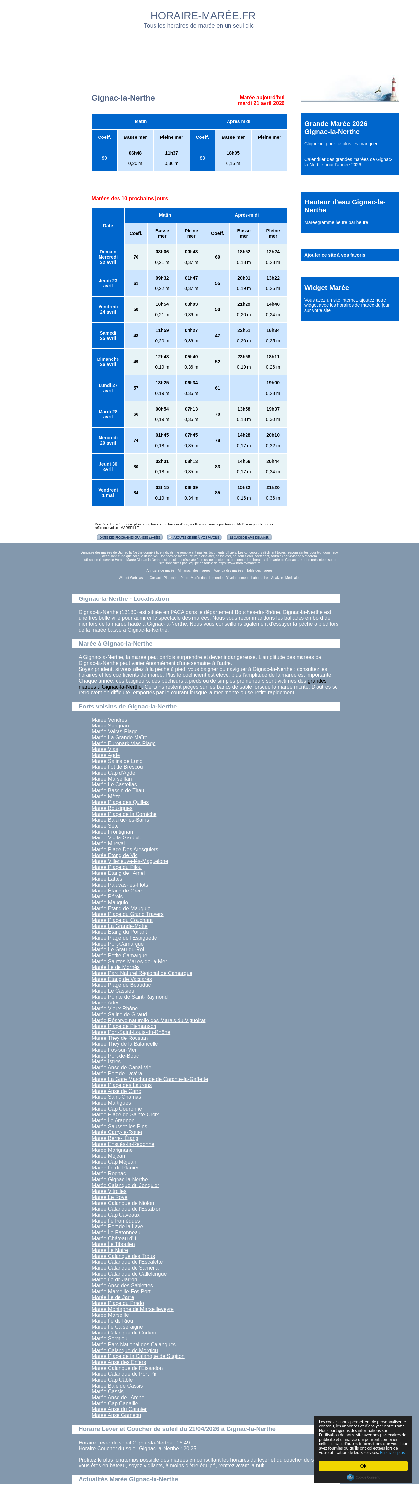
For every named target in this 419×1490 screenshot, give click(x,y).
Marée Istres (106, 1061)
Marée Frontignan (112, 832)
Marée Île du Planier (115, 1167)
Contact (156, 577)
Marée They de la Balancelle (125, 1044)
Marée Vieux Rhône (115, 1008)
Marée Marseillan (112, 779)
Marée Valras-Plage (114, 731)
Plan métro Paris (176, 577)
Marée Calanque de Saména (125, 1268)
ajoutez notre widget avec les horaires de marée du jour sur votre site (347, 305)
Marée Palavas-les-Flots (120, 885)
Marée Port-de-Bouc (115, 1055)
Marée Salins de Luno (117, 761)
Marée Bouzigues (112, 808)
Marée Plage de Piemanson (124, 1026)
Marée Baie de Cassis (117, 1386)
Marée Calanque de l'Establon (127, 1209)
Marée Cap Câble (112, 1380)
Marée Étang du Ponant (119, 932)
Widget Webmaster (133, 577)
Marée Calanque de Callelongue (129, 1274)
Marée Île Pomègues (116, 1220)
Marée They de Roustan (120, 1038)
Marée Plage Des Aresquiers (125, 849)
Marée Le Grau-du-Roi (118, 949)
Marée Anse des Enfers (119, 1362)
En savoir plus (355, 1452)
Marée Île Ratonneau (116, 1232)
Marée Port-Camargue (118, 944)
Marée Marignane (112, 1150)
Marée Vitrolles (109, 1191)
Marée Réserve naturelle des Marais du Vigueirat (148, 1020)
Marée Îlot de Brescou (117, 767)
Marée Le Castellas (114, 784)
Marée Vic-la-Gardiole (117, 837)
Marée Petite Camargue (119, 955)
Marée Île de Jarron (114, 1279)
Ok (363, 1465)
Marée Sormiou (109, 1338)
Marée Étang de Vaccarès (122, 979)
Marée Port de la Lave (117, 1226)
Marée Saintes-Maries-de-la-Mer (129, 961)
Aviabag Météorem (238, 524)
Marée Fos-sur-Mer (114, 1050)
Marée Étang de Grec (117, 890)
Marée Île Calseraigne (117, 1327)
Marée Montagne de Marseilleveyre (133, 1309)
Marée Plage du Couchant (122, 920)
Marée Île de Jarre (113, 1297)
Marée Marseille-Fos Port (121, 1291)
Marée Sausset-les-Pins (119, 1126)
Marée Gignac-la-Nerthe (120, 1179)
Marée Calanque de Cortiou (124, 1332)
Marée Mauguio (110, 902)
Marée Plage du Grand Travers (128, 914)
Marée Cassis (108, 1391)
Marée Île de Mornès (116, 967)
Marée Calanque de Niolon (123, 1203)
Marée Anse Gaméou (116, 1415)
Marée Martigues (111, 1103)
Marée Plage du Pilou (117, 867)
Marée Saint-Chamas (116, 1097)
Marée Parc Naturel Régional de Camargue (142, 973)
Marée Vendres (109, 720)
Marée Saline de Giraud (119, 1014)
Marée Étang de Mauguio (121, 908)
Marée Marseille (110, 1315)
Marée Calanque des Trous (123, 1256)
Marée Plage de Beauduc (121, 985)
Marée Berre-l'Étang (115, 1138)
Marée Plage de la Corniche (124, 814)
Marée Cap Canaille (115, 1403)
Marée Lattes (107, 879)
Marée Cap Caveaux (116, 1215)
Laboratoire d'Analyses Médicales (275, 577)
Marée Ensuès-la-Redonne (123, 1144)
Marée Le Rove (109, 1197)
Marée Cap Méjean (114, 1162)
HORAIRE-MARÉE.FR (203, 16)
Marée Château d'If (114, 1238)
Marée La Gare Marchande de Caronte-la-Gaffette (150, 1079)
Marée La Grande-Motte (120, 926)
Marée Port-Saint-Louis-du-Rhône (131, 1032)
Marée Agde (106, 755)
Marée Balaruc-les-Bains (120, 820)
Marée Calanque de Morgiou (125, 1350)
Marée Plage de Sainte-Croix (125, 1114)
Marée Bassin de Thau (118, 790)
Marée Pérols (107, 896)
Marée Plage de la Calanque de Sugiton (138, 1356)
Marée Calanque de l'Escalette (127, 1262)
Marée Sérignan (110, 725)
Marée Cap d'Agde (113, 773)
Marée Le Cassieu (113, 991)
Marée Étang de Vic (114, 855)
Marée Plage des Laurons (122, 1085)
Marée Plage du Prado (118, 1303)
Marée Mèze (106, 796)
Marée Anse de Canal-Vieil (123, 1067)
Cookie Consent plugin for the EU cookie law (363, 1477)
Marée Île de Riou (112, 1321)
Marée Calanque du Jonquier (125, 1185)
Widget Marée (326, 287)
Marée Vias (105, 749)
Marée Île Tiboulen (113, 1244)
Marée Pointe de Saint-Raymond (130, 997)
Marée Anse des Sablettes (122, 1285)
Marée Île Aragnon (113, 1120)
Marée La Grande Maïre (120, 737)
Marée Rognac (109, 1173)
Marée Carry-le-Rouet (117, 1132)
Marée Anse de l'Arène (118, 1397)
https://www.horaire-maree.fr (239, 563)
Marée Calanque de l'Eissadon (127, 1368)
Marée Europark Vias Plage (123, 743)
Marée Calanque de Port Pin (125, 1374)
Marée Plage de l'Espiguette (124, 938)
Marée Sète (105, 826)
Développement (237, 577)
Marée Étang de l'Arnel (118, 873)
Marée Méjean (108, 1156)
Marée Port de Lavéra (117, 1073)
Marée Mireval (108, 843)
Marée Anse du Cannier (119, 1409)
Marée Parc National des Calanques (134, 1344)
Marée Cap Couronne (117, 1109)
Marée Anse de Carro (116, 1091)
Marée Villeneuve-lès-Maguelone (130, 861)
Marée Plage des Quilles (120, 802)
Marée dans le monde (207, 577)
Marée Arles (105, 1002)
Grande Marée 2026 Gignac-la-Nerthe (336, 127)
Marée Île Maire (110, 1250)
